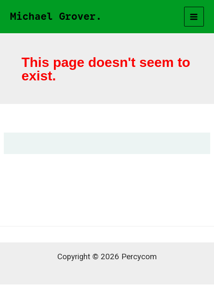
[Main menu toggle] (194, 17)
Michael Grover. (56, 16)
